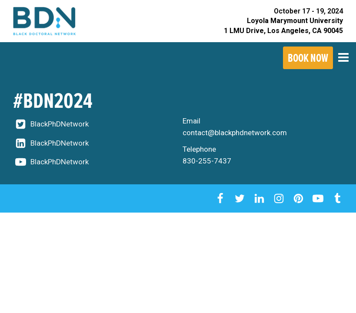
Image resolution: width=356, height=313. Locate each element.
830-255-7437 (207, 160)
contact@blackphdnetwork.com (235, 132)
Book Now (308, 58)
